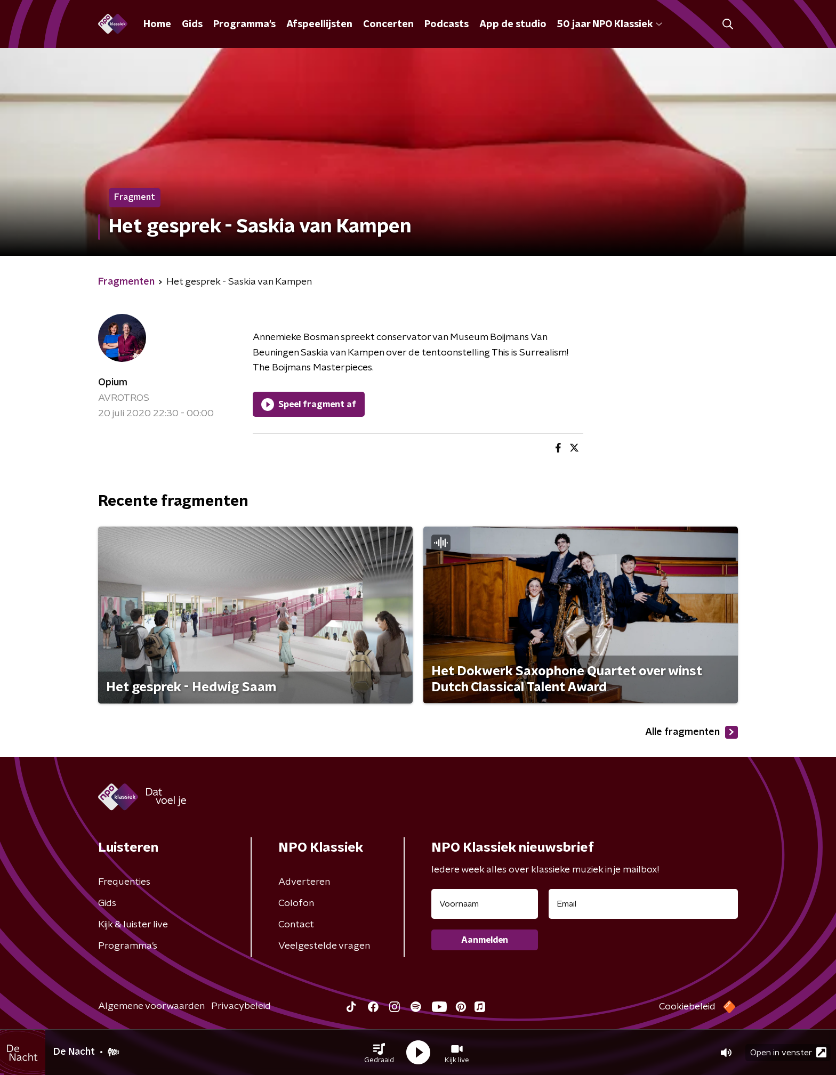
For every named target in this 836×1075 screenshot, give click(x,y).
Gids (192, 24)
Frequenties (124, 882)
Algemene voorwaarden (151, 1006)
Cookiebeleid (687, 1007)
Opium (112, 382)
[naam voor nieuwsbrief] (484, 904)
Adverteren (304, 882)
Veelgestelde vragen (324, 946)
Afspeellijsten (319, 24)
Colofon (296, 903)
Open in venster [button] (788, 1052)
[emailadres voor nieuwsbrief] (643, 904)
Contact (296, 924)
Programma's (244, 24)
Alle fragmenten (691, 732)
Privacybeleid (241, 1006)
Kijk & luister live (133, 924)
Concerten (388, 24)
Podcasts (446, 24)
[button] (379, 1053)
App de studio (512, 24)
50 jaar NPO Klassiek (609, 24)
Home (157, 24)
